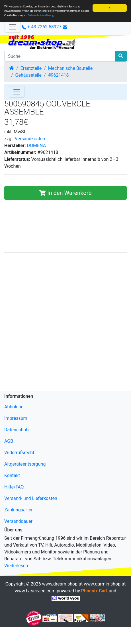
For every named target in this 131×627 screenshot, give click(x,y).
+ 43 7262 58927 (42, 26)
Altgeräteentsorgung (25, 464)
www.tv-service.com (35, 591)
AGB (8, 441)
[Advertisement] (65, 323)
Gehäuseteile (28, 75)
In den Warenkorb (65, 192)
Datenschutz (17, 429)
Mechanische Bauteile (70, 68)
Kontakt (12, 475)
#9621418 (58, 75)
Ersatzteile (31, 68)
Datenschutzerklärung (41, 15)
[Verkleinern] (13, 27)
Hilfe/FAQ (14, 487)
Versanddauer (18, 521)
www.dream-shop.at (62, 584)
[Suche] (59, 56)
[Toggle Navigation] (17, 92)
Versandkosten (30, 138)
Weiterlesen (16, 565)
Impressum (15, 418)
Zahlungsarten (19, 510)
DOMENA (36, 145)
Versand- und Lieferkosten (30, 498)
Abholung (14, 407)
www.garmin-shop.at (105, 584)
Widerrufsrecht (19, 452)
